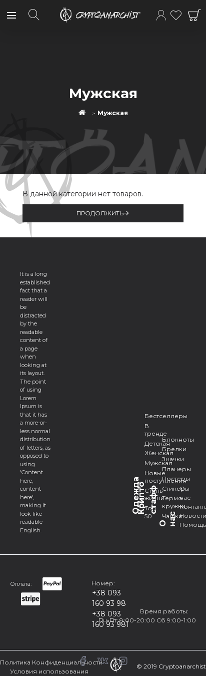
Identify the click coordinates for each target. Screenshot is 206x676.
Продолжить (100, 213)
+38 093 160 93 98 (109, 598)
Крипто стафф (147, 498)
